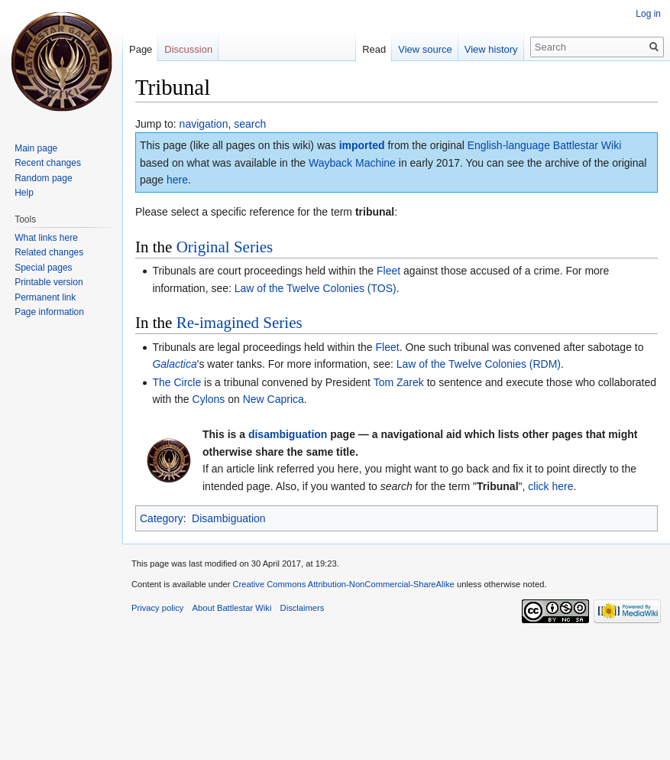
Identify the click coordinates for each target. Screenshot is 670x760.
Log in (648, 13)
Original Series (225, 247)
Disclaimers (302, 607)
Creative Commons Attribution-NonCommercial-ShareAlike (343, 584)
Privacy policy (157, 607)
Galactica (174, 364)
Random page (43, 178)
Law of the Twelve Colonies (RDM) (478, 364)
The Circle (176, 382)
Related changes (49, 252)
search (250, 124)
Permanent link (45, 297)
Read (369, 49)
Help (24, 192)
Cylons (209, 399)
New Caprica (273, 399)
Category (161, 518)
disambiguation (287, 434)
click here (550, 486)
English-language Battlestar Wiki (545, 145)
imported (362, 145)
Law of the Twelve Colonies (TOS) (315, 288)
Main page (36, 148)
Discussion (188, 49)
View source (421, 49)
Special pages (43, 267)
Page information (49, 312)
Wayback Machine (352, 163)
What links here (46, 237)
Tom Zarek (399, 382)
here (177, 180)
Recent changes (48, 163)
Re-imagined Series (239, 322)
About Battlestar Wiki (232, 607)
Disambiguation (229, 518)
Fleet (388, 271)
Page (140, 49)
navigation (204, 124)
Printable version (49, 282)
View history (486, 49)
